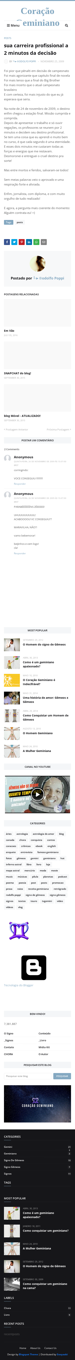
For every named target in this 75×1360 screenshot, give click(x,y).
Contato (9, 1047)
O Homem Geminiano (38, 733)
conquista (36, 840)
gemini (34, 858)
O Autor (43, 1054)
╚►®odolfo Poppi (24, 61)
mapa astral (12, 870)
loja (48, 864)
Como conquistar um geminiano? (46, 1230)
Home (22, 1348)
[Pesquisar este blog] (27, 1076)
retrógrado (60, 889)
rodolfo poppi (13, 895)
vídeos (9, 907)
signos (9, 901)
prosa (9, 889)
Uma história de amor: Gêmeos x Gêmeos (45, 700)
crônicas (26, 846)
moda (43, 870)
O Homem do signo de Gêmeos (44, 644)
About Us (35, 1348)
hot (62, 858)
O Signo (8, 1033)
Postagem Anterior (17, 429)
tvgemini (47, 901)
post (33, 882)
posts (7, 38)
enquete (11, 852)
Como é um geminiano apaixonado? (38, 664)
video (60, 901)
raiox (20, 889)
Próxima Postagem (58, 429)
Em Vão (9, 331)
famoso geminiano (47, 852)
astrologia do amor (43, 834)
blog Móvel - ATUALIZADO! (22, 416)
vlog (20, 907)
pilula (35, 876)
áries (9, 834)
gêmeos (21, 858)
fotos (9, 858)
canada (10, 840)
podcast (62, 876)
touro (34, 901)
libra (28, 864)
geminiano (49, 858)
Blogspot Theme (28, 1354)
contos (51, 840)
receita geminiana (38, 889)
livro (38, 864)
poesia (22, 882)
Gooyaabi (62, 1354)
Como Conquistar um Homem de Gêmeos (45, 717)
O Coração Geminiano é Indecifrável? (39, 682)
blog (61, 834)
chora (22, 840)
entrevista (26, 852)
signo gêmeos (57, 895)
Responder (20, 483)
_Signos (8, 1040)
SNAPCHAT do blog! (17, 373)
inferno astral (13, 864)
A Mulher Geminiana (37, 751)
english (52, 846)
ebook (39, 846)
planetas (48, 876)
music (9, 876)
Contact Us (50, 1348)
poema (10, 882)
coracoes (11, 846)
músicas (22, 876)
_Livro (42, 1040)
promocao (57, 882)
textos (22, 901)
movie (54, 870)
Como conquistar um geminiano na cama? (45, 1286)
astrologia (22, 834)
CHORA (8, 1054)
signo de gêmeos (35, 895)
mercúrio (29, 870)
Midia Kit (44, 1047)
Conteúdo (45, 1033)
